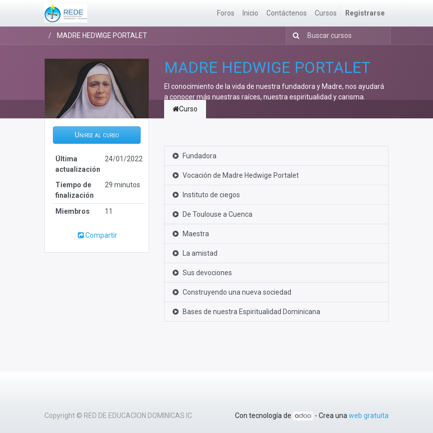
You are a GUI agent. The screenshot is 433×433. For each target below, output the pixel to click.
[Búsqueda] (294, 35)
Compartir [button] (96, 235)
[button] (97, 135)
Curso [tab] (185, 109)
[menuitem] (225, 13)
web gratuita (369, 416)
